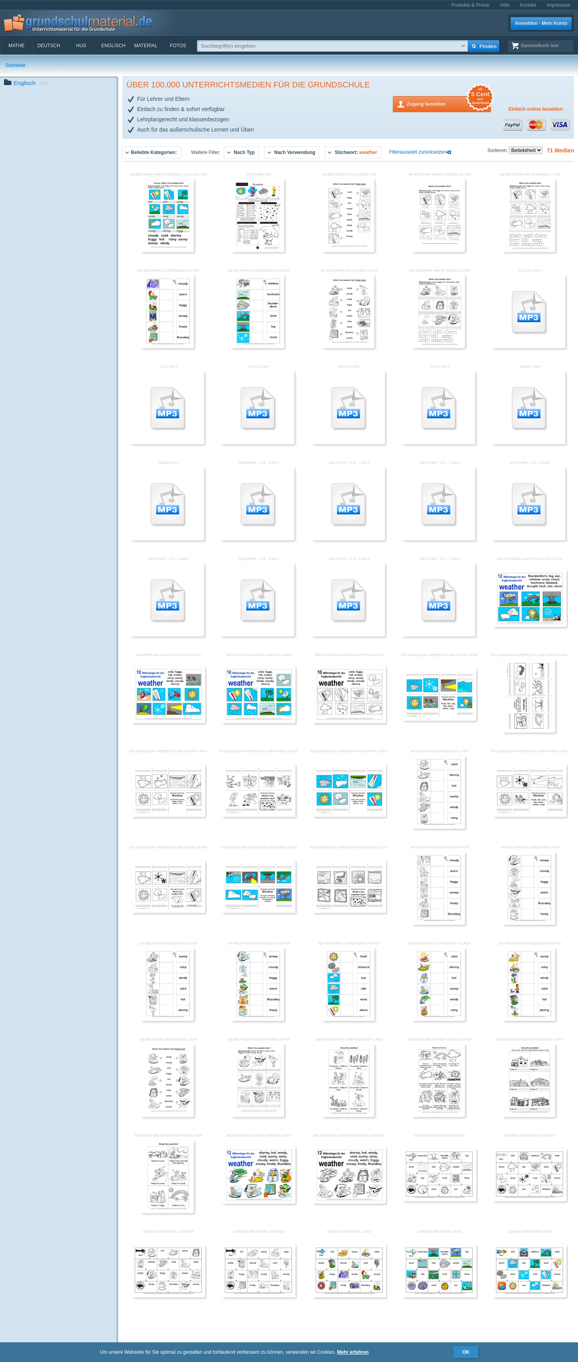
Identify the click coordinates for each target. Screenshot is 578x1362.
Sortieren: (498, 150)
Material (145, 45)
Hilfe (504, 5)
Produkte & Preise (470, 5)
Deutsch (48, 45)
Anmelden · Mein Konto (541, 23)
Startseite (16, 65)
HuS (81, 45)
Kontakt (528, 5)
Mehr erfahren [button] (353, 1352)
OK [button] (466, 1352)
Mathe (16, 45)
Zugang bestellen (449, 103)
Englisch (113, 45)
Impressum (558, 5)
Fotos (178, 45)
